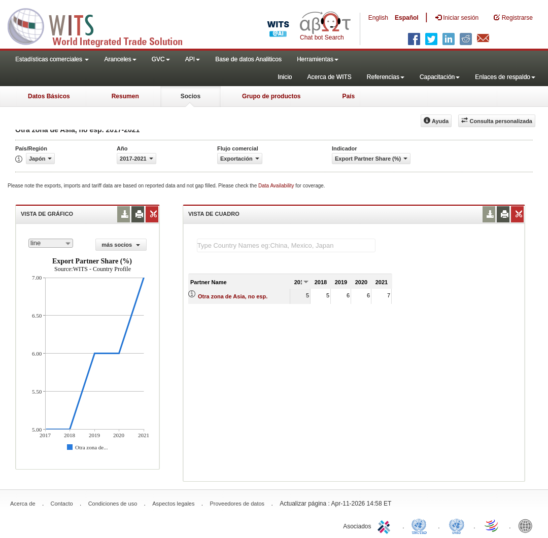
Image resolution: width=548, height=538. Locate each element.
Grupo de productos (271, 96)
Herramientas (317, 59)
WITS (101, 25)
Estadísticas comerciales (52, 59)
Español (407, 17)
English (378, 17)
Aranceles (120, 59)
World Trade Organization (492, 525)
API (192, 59)
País (348, 96)
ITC (385, 525)
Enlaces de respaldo (505, 77)
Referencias (385, 77)
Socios (190, 96)
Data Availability (276, 185)
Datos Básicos (49, 96)
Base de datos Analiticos (248, 59)
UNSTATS (457, 525)
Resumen (125, 96)
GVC (161, 59)
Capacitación (440, 77)
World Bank (528, 525)
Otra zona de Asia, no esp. (232, 296)
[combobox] (50, 243)
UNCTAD (421, 525)
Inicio (285, 77)
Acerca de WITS (329, 77)
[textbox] (286, 245)
